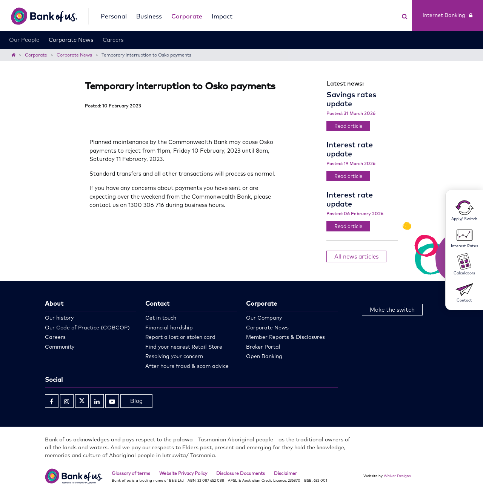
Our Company (264, 317)
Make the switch (392, 309)
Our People (24, 39)
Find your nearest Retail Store (183, 346)
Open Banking (264, 356)
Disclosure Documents (240, 473)
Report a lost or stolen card (180, 337)
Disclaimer (285, 473)
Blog (136, 400)
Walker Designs (397, 475)
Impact (222, 16)
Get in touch (160, 317)
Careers (113, 39)
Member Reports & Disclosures (285, 337)
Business (149, 16)
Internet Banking (447, 15)
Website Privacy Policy (183, 473)
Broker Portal (263, 346)
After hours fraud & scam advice (187, 366)
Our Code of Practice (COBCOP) (87, 327)
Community (59, 346)
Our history (59, 317)
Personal (114, 16)
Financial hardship (169, 327)
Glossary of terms (131, 473)
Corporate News (71, 39)
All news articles (356, 256)
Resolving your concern (174, 356)
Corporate (186, 16)
